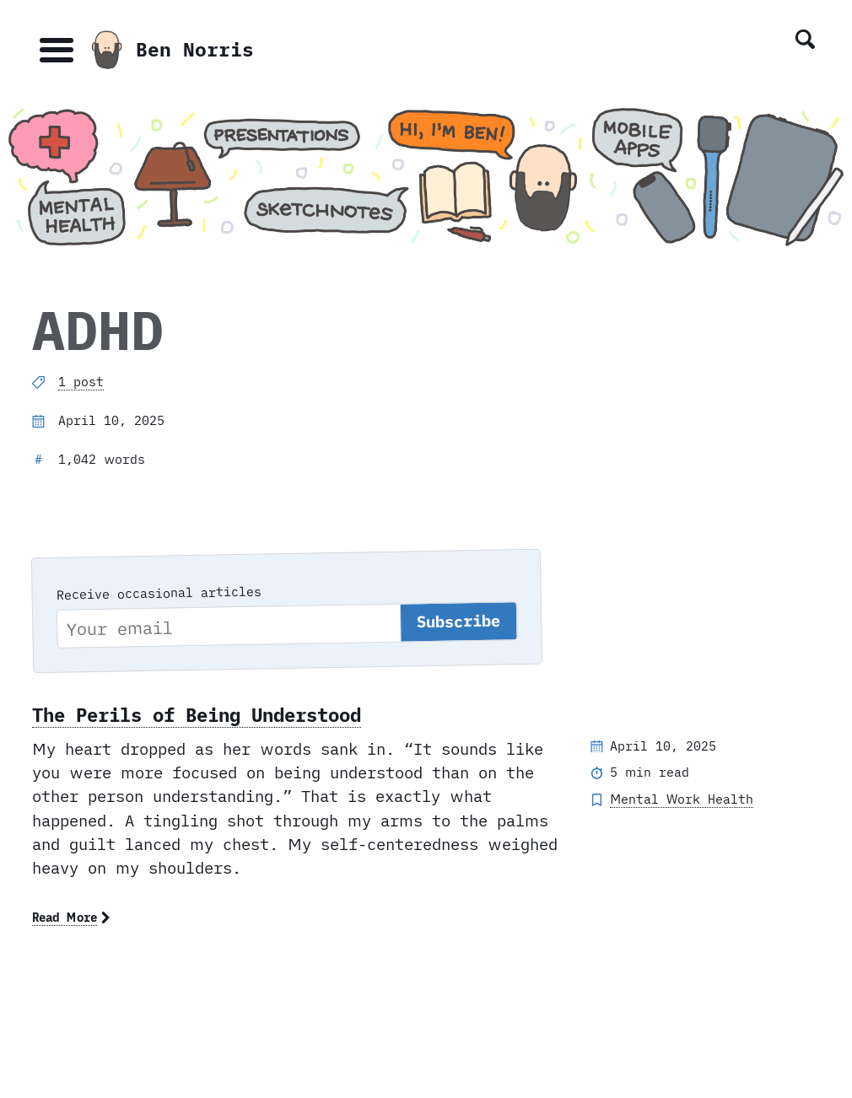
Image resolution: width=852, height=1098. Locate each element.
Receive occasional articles (159, 592)
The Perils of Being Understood (196, 714)
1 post (81, 382)
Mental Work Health (681, 799)
